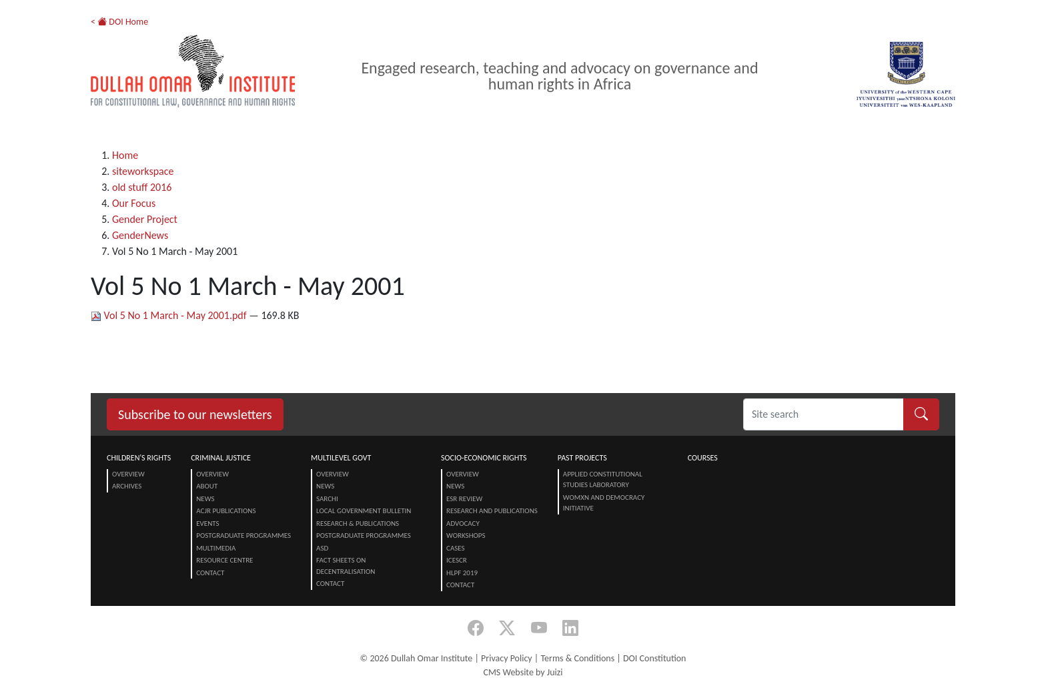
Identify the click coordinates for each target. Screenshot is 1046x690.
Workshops (465, 535)
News (205, 498)
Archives (126, 486)
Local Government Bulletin (363, 510)
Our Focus (133, 203)
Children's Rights (139, 457)
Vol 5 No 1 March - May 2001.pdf (170, 315)
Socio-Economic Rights (483, 457)
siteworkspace (142, 171)
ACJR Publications (225, 510)
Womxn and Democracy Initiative (604, 503)
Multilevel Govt (341, 457)
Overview (128, 474)
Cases (455, 548)
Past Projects (582, 457)
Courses (703, 457)
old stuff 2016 (141, 187)
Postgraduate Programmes (243, 535)
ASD (322, 548)
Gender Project (144, 219)
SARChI (327, 498)
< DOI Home (119, 21)
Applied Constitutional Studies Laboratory (602, 480)
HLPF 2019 (462, 573)
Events (207, 523)
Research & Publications (357, 523)
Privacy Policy (506, 658)
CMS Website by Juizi (522, 672)
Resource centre (224, 560)
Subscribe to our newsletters (195, 414)
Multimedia (215, 548)
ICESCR (456, 560)
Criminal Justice (221, 457)
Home (125, 155)
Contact (210, 573)
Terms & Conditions (577, 658)
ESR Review (464, 498)
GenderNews (140, 235)
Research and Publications (492, 510)
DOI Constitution (654, 658)
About (206, 486)
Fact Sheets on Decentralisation (345, 566)
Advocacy (463, 523)
